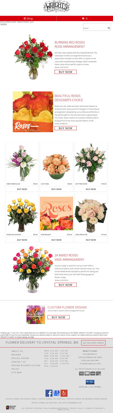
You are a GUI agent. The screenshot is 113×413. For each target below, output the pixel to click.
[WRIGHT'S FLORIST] (56, 13)
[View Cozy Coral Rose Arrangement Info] (56, 163)
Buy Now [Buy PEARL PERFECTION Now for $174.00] (91, 239)
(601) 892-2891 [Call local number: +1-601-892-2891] (93, 360)
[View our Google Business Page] (56, 396)
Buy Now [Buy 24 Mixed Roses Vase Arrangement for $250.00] (65, 285)
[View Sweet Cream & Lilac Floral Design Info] (22, 163)
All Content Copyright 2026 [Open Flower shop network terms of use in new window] (35, 408)
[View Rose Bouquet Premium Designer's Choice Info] (56, 213)
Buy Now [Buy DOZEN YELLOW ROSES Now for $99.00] (22, 239)
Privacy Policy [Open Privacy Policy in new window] (77, 408)
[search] (109, 28)
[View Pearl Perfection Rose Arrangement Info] (90, 213)
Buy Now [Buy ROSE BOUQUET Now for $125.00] (56, 239)
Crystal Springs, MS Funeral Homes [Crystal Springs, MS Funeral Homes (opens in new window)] (21, 399)
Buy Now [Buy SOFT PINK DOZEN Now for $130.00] (91, 189)
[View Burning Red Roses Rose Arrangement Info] (33, 57)
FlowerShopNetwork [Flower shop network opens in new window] (58, 408)
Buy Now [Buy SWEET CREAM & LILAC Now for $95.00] (22, 189)
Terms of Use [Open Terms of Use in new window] (63, 410)
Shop (28, 18)
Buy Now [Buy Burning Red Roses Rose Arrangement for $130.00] (65, 72)
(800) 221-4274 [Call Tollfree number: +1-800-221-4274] (95, 363)
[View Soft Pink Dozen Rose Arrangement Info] (90, 163)
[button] (90, 382)
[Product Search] (95, 28)
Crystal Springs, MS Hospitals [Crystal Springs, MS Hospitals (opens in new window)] (52, 399)
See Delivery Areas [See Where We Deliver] (93, 343)
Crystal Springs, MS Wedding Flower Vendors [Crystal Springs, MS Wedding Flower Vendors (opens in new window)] (87, 399)
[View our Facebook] (49, 396)
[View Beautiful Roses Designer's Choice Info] (33, 112)
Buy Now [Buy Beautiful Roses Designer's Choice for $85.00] (65, 128)
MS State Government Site (70, 403)
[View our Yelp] (64, 396)
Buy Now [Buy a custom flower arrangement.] (58, 317)
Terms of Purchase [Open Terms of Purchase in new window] (95, 408)
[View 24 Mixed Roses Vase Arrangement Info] (33, 270)
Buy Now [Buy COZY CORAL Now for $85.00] (56, 189)
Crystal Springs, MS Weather (44, 403)
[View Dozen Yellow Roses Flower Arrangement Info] (22, 213)
